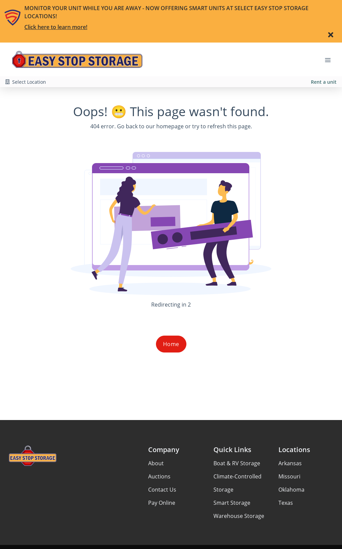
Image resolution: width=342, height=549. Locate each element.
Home (171, 344)
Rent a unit (324, 82)
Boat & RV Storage (236, 463)
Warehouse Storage (238, 516)
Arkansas (290, 463)
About (156, 463)
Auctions (159, 476)
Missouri (289, 476)
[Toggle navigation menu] (330, 59)
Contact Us (162, 489)
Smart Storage (231, 502)
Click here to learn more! (55, 27)
